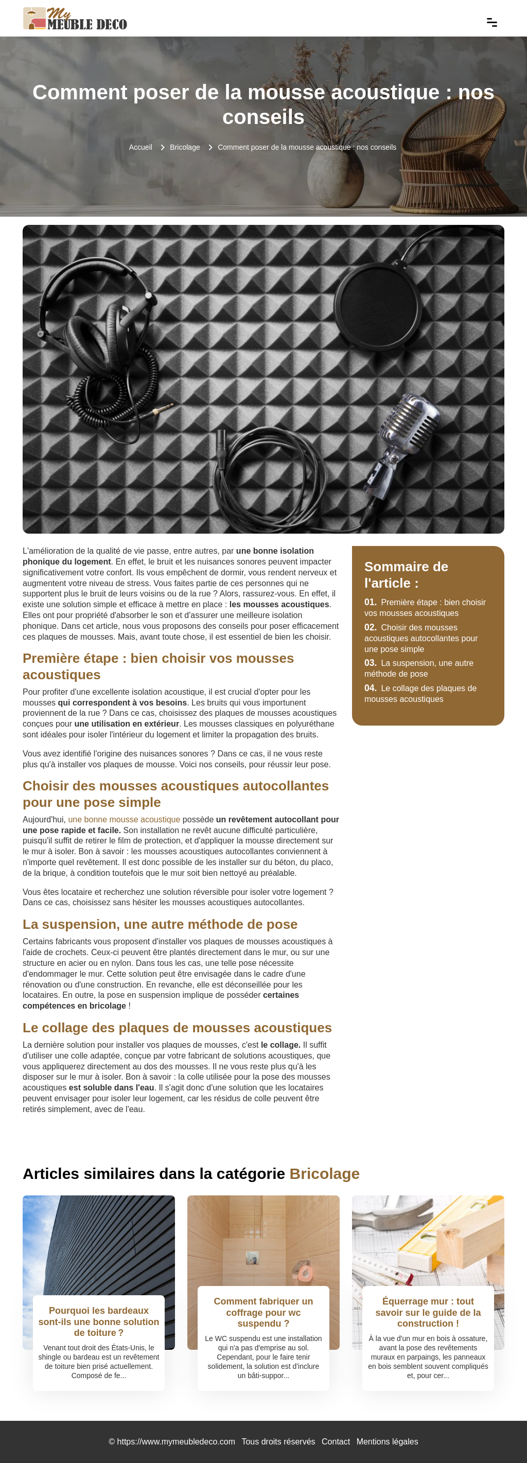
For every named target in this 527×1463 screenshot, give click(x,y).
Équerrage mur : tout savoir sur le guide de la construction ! (428, 1312)
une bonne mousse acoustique (124, 819)
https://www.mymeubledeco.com (176, 1441)
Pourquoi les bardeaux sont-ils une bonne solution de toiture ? (98, 1322)
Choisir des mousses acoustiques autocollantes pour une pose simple (421, 638)
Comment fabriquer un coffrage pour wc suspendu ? (263, 1312)
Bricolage (185, 147)
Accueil (140, 147)
